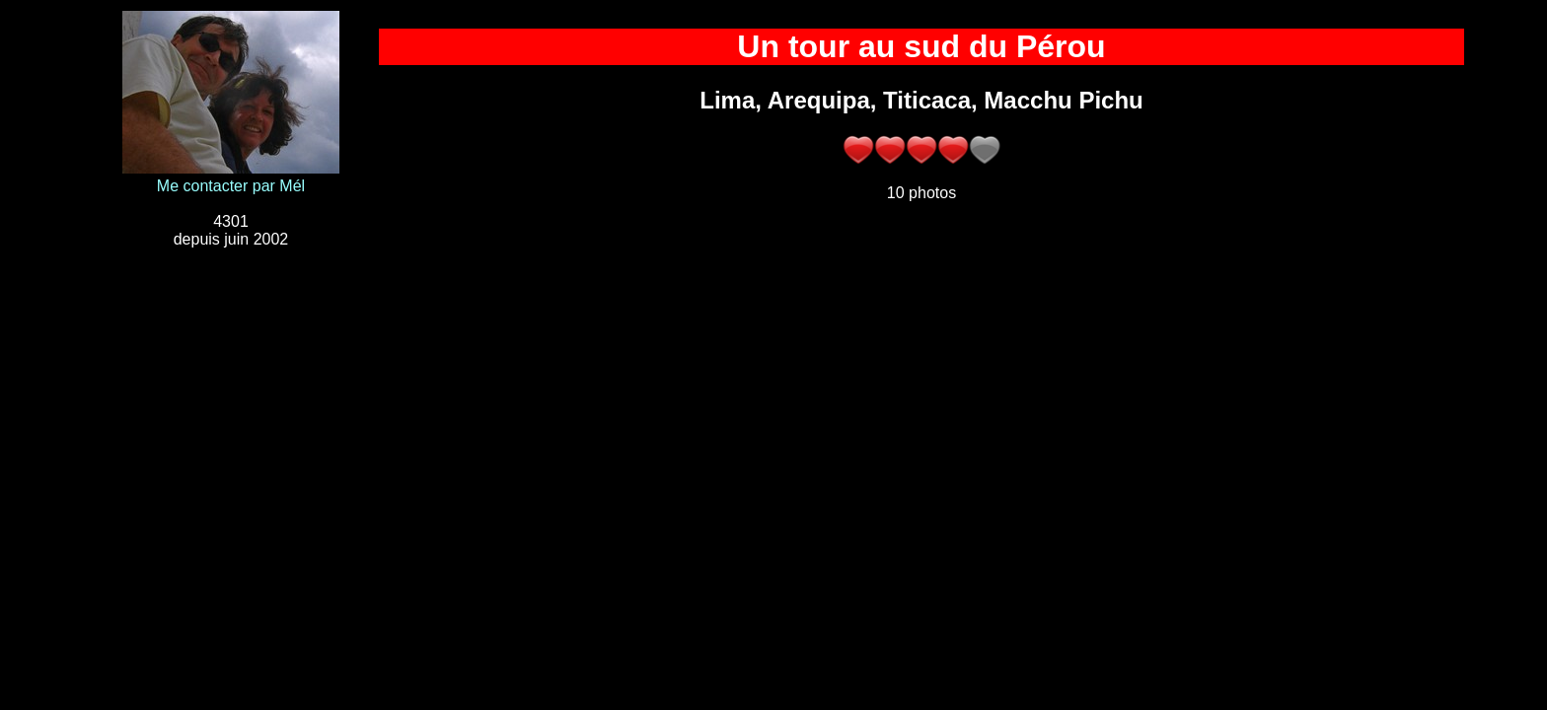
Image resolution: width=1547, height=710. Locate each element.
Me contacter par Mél (231, 186)
